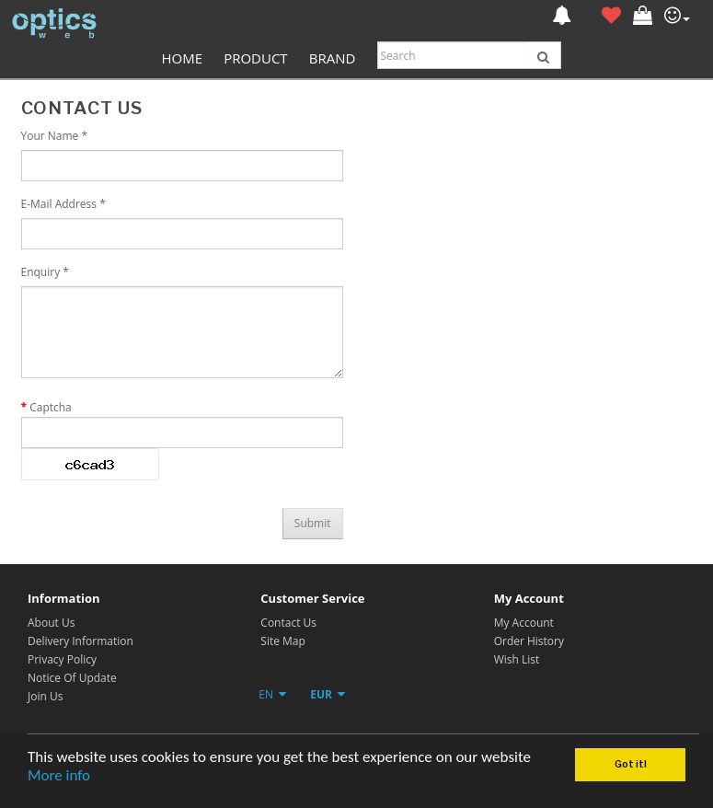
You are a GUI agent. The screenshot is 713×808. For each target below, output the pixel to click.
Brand (332, 58)
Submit (312, 523)
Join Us (45, 696)
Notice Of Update (72, 678)
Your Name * (54, 136)
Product (255, 58)
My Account (524, 622)
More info (59, 775)
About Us (51, 622)
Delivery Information (80, 641)
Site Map (282, 641)
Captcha (50, 407)
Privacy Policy (62, 659)
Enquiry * (45, 272)
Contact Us (288, 622)
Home (181, 58)
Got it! (631, 764)
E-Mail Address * (63, 204)
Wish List (517, 659)
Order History (529, 641)
